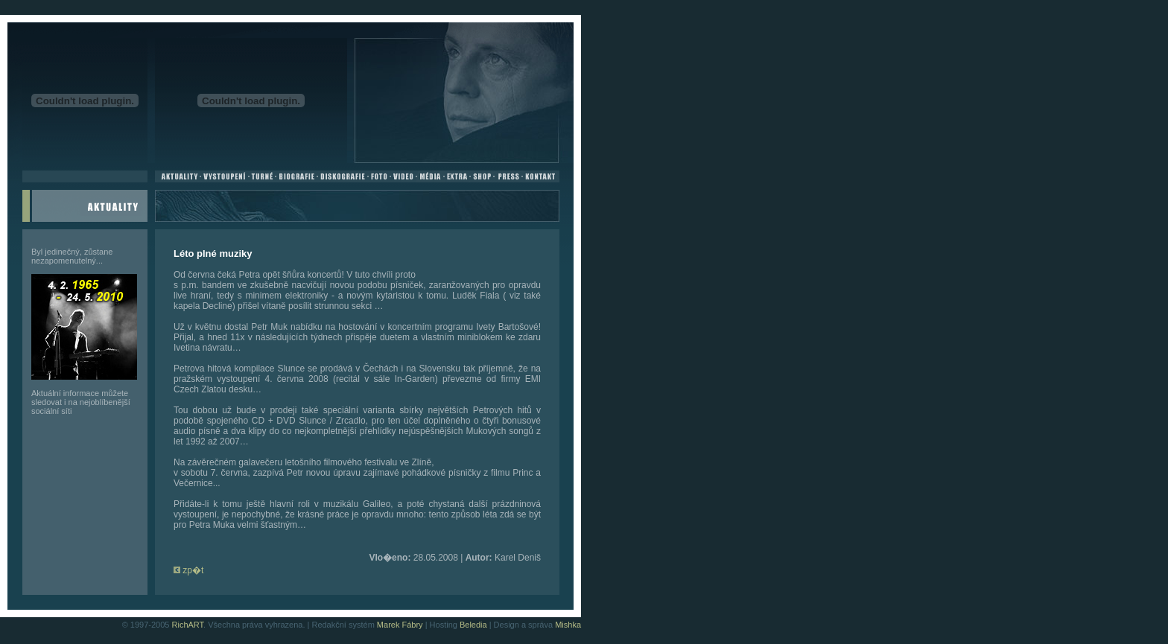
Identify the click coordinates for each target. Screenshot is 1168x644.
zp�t (188, 570)
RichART (188, 624)
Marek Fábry (400, 624)
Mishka (568, 624)
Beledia (473, 624)
